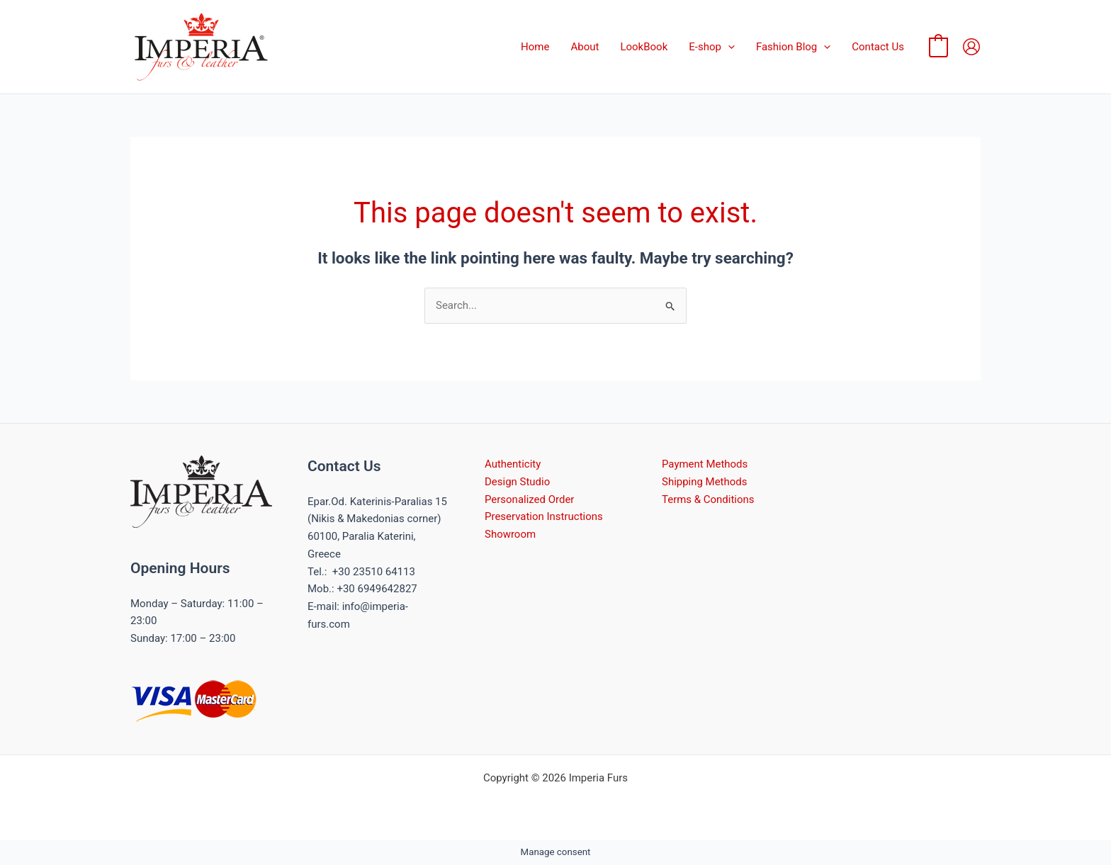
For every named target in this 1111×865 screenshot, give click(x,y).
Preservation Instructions (544, 516)
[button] (728, 47)
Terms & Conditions (708, 499)
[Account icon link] (971, 47)
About (584, 46)
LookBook (643, 46)
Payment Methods (705, 464)
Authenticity (513, 464)
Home (535, 46)
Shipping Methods (705, 481)
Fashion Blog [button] (793, 47)
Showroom (510, 534)
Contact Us (878, 46)
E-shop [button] (712, 47)
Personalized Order (530, 499)
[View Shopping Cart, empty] (938, 46)
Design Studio (517, 481)
